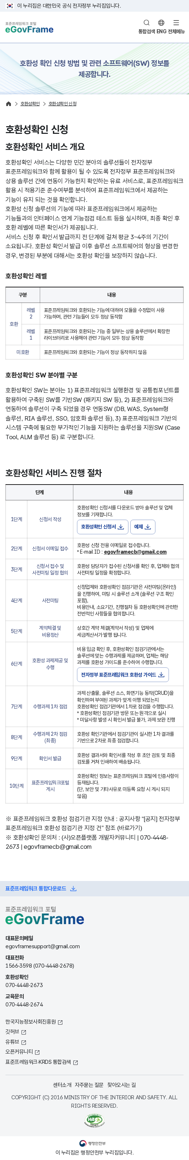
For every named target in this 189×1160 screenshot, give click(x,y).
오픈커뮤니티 (19, 1051)
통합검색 (146, 31)
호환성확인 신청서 (98, 527)
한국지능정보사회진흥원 (30, 1021)
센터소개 (62, 1085)
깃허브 (12, 1031)
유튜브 (12, 1042)
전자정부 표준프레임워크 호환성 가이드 (118, 675)
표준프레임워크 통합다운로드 (35, 888)
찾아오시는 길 (121, 1085)
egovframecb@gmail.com (135, 552)
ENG (162, 31)
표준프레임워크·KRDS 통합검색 (38, 1062)
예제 (138, 527)
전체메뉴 (176, 31)
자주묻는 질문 (89, 1085)
